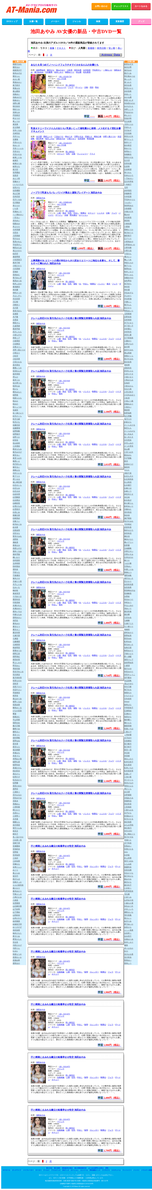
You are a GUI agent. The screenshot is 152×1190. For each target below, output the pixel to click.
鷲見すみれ (17, 536)
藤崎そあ (16, 729)
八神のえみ (17, 897)
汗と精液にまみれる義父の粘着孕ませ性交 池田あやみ (58, 846)
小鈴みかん (128, 386)
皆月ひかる (128, 819)
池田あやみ (60, 139)
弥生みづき (128, 906)
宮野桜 (15, 852)
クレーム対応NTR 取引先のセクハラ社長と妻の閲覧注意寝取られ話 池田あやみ (71, 318)
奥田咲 (127, 221)
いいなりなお (18, 184)
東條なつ (127, 572)
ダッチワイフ (16, 1170)
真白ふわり (128, 759)
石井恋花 (16, 196)
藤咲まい (16, 732)
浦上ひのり (17, 251)
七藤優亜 (16, 641)
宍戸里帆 (127, 458)
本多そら (16, 756)
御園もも (16, 822)
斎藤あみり (128, 404)
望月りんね (17, 828)
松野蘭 (15, 783)
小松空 (15, 356)
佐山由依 (16, 443)
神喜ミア (16, 338)
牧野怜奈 (16, 765)
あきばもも (128, 106)
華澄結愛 (90, 139)
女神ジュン (17, 867)
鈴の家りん (128, 503)
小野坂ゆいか (129, 245)
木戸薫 (15, 317)
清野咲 (15, 539)
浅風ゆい (16, 94)
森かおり (16, 888)
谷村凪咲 (16, 560)
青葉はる (16, 88)
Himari (126, 701)
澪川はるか (17, 795)
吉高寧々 (127, 933)
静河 (126, 461)
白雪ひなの (17, 506)
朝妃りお (16, 109)
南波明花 (16, 647)
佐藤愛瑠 (16, 428)
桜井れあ (16, 386)
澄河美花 (127, 512)
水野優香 (127, 795)
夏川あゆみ (38, 72)
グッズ (141, 21)
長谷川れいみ (18, 672)
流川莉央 (127, 957)
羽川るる (16, 239)
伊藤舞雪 (127, 193)
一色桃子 (127, 184)
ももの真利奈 (18, 885)
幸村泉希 (16, 930)
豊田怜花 (16, 599)
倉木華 (127, 347)
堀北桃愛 (16, 750)
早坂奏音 (16, 693)
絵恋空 (15, 254)
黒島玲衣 (127, 368)
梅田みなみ (17, 248)
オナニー (60, 154)
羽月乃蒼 (127, 687)
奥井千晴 (16, 263)
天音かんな (17, 142)
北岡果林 (127, 314)
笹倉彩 (15, 410)
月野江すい (128, 551)
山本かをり (17, 918)
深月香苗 (16, 825)
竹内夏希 (48, 72)
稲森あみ (16, 224)
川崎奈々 (16, 305)
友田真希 (127, 587)
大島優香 (127, 208)
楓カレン (127, 257)
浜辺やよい (17, 690)
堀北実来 (39, 139)
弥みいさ (16, 145)
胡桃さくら (128, 356)
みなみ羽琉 (128, 825)
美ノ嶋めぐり (129, 834)
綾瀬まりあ (17, 163)
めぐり (15, 870)
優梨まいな (128, 912)
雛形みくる (17, 708)
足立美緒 (16, 127)
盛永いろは (17, 611)
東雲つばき (17, 458)
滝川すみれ (128, 521)
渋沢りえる (17, 473)
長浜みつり (128, 599)
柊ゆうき (68, 136)
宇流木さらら (129, 199)
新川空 (15, 169)
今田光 (15, 233)
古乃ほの (127, 738)
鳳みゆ (127, 214)
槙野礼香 (16, 762)
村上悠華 (127, 858)
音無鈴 (15, 272)
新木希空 (127, 145)
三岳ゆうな (58, 136)
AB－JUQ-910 (64, 328)
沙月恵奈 (127, 440)
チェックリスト (121, 6)
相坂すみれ (17, 64)
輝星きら (16, 323)
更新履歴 (120, 21)
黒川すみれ (128, 359)
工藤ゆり (127, 341)
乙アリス (127, 239)
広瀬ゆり (127, 714)
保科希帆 (16, 738)
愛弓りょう (128, 139)
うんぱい (127, 202)
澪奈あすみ (17, 798)
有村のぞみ (128, 157)
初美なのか (17, 681)
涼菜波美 (16, 530)
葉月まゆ (127, 669)
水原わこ (16, 813)
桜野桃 (15, 395)
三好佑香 (16, 861)
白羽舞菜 (16, 497)
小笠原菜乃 (17, 260)
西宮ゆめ (127, 638)
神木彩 (127, 287)
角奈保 (127, 515)
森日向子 (127, 885)
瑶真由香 (16, 705)
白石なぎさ (128, 476)
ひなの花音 (17, 711)
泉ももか (16, 205)
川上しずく (17, 296)
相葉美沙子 (17, 70)
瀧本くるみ (17, 551)
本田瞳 (127, 756)
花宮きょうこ (129, 675)
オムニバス (61, 87)
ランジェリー (82, 154)
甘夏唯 (15, 139)
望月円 (15, 876)
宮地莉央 (16, 849)
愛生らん (16, 76)
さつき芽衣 (128, 446)
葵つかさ (127, 82)
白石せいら (17, 485)
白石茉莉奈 (128, 479)
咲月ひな (16, 422)
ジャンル (76, 21)
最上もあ (16, 873)
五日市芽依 (128, 181)
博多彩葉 (16, 669)
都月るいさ (128, 578)
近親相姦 (60, 866)
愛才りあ (127, 73)
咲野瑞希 (127, 413)
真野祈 (15, 789)
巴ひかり (127, 581)
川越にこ (127, 302)
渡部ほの (16, 963)
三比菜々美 (17, 840)
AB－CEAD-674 (65, 143)
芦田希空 (16, 115)
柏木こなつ (128, 272)
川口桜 (15, 302)
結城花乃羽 (17, 924)
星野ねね (16, 741)
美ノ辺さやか (18, 837)
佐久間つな (17, 383)
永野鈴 (127, 596)
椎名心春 (97, 136)
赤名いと (127, 94)
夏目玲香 (16, 632)
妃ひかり (127, 308)
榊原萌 (127, 410)
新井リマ (127, 142)
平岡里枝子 (128, 708)
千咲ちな (16, 572)
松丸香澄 (86, 72)
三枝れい (127, 407)
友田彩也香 (128, 584)
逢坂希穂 (16, 257)
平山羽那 (16, 720)
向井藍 (127, 855)
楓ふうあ (127, 260)
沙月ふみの (128, 443)
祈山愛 (78, 72)
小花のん (127, 254)
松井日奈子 (128, 762)
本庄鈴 (127, 753)
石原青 (127, 166)
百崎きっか (17, 882)
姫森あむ (16, 717)
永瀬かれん (17, 605)
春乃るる (127, 690)
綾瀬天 (15, 160)
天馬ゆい (127, 566)
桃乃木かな (128, 876)
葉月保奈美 (17, 678)
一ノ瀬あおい (18, 214)
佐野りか (16, 437)
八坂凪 (15, 900)
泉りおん (127, 172)
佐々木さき (128, 437)
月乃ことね (17, 584)
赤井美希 (127, 91)
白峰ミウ (127, 491)
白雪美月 (16, 509)
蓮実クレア (128, 660)
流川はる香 (128, 954)
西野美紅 (16, 657)
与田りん (16, 948)
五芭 (126, 187)
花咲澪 (15, 684)
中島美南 (16, 602)
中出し (76, 213)
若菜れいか (17, 957)
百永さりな (128, 873)
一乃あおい (128, 178)
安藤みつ (16, 181)
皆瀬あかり (128, 816)
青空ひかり (128, 88)
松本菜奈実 (128, 771)
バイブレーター (28, 1170)
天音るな (16, 151)
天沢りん (16, 136)
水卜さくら (128, 780)
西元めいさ (128, 644)
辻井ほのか (128, 557)
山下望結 (16, 912)
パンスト (101, 284)
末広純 (127, 497)
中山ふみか (128, 605)
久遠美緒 (16, 326)
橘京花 (127, 536)
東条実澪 (16, 593)
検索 (98, 21)
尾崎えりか (128, 230)
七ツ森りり (128, 626)
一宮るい (16, 218)
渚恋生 (15, 620)
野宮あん (16, 666)
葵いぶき (127, 79)
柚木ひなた (17, 933)
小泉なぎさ (17, 335)
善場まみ (16, 545)
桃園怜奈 (127, 867)
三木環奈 (16, 446)
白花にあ (16, 512)
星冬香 (15, 744)
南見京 (15, 831)
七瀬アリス (128, 623)
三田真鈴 (127, 807)
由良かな (127, 927)
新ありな (127, 148)
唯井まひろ (128, 530)
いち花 (15, 208)
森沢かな (50, 70)
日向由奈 (127, 699)
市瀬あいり (17, 211)
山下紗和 (16, 909)
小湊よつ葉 (128, 401)
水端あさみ (128, 798)
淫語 (91, 87)
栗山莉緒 (127, 353)
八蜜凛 (127, 666)
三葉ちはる (128, 810)
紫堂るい (16, 455)
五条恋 (127, 383)
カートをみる (141, 6)
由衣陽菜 (16, 921)
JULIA (126, 470)
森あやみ (127, 879)
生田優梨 (16, 190)
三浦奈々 (16, 792)
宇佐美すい (96, 70)
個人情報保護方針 (80, 1168)
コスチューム (116, 1170)
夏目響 (127, 614)
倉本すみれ (128, 350)
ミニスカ (100, 213)
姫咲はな (127, 705)
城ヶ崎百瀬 (17, 482)
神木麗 (127, 290)
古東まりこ (17, 347)
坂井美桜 (16, 374)
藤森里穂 (127, 726)
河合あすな (128, 293)
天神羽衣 (16, 133)
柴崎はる (16, 470)
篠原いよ (16, 461)
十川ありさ (17, 596)
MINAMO (128, 831)
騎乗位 (83, 213)
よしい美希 (128, 930)
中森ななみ (17, 614)
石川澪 (127, 160)
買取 (106, 1168)
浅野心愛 (16, 103)
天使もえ (127, 127)
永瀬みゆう (17, 608)
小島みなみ (128, 380)
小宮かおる (17, 362)
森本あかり (17, 891)
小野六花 (127, 251)
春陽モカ (127, 693)
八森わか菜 (128, 903)
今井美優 (16, 230)
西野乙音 (16, 654)
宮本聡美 (16, 855)
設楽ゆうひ (128, 464)
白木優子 (127, 485)
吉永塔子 (127, 936)
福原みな (127, 717)
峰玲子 (15, 834)
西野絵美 (127, 635)
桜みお (15, 401)
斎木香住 (16, 365)
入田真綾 (16, 236)
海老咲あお (128, 205)
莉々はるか (128, 948)
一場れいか (107, 70)
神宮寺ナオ (128, 494)
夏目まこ (16, 629)
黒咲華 (127, 365)
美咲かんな (128, 786)
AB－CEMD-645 (65, 202)
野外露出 (73, 215)
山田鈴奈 (16, 915)
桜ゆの (15, 404)
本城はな (16, 753)
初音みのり (128, 672)
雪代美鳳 (127, 915)
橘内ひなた (128, 539)
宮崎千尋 (16, 843)
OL (80, 284)
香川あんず (17, 278)
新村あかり (128, 632)
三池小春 (127, 777)
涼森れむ (127, 509)
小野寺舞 (127, 248)
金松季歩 (127, 281)
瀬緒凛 (15, 542)
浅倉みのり (17, 97)
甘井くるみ (17, 130)
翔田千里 (127, 473)
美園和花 (127, 801)
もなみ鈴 (127, 864)
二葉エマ (127, 732)
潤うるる (16, 479)
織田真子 (127, 236)
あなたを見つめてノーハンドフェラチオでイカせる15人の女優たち (65, 65)
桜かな (15, 389)
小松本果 (16, 359)
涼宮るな (16, 533)
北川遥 (15, 308)
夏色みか (16, 623)
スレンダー (94, 866)
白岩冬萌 (16, 494)
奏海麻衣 (16, 287)
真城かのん (17, 768)
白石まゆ (16, 491)
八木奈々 (127, 888)
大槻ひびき (128, 211)
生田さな (16, 187)
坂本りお (16, 380)
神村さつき (17, 293)
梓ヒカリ (127, 115)
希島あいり (128, 311)
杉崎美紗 (16, 518)
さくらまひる (129, 425)
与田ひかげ (17, 945)
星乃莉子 (127, 747)
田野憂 (127, 545)
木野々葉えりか (109, 136)
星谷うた (16, 735)
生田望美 (81, 139)
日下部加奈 (128, 338)
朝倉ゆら (16, 100)
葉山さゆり (60, 70)
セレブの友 (61, 79)
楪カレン (127, 918)
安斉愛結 (16, 172)
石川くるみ (17, 199)
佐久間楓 (127, 416)
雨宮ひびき (128, 136)
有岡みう (127, 151)
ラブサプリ (106, 1170)
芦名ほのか (128, 112)
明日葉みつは (129, 76)
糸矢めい (16, 221)
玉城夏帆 (127, 548)
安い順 (111, 48)
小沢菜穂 (16, 269)
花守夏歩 (127, 678)
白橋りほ (127, 488)
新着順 (91, 48)
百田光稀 (127, 870)
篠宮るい (16, 467)
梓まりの (16, 118)
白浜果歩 (16, 500)
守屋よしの (17, 894)
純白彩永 (16, 771)
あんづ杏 (16, 178)
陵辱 (86, 866)
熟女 (97, 87)
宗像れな (16, 864)
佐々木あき (128, 434)
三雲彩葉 (16, 807)
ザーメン (78, 87)
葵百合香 (77, 70)
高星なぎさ (17, 548)
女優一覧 (33, 21)
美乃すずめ (128, 837)
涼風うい (16, 521)
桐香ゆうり (69, 72)
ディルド (46, 1170)
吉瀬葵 (15, 314)
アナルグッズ (55, 1170)
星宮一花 (127, 750)
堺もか (15, 377)
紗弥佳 (15, 440)
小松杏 (69, 70)
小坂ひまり (71, 139)
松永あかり (17, 780)
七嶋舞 (127, 620)
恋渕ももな (128, 371)
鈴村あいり (128, 506)
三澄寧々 (16, 816)
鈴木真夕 (127, 500)
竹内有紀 (127, 524)
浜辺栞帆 (127, 681)
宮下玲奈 (127, 843)
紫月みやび (17, 452)
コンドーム (84, 1170)
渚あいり (127, 608)
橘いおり (16, 557)
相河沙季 (127, 67)
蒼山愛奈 (16, 91)
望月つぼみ (128, 861)
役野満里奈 (128, 891)
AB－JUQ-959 (64, 273)
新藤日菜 (16, 515)
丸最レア (127, 774)
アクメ (92, 154)
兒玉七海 (127, 389)
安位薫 (127, 894)
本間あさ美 (17, 759)
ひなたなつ (128, 696)
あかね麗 (127, 97)
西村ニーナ (47, 136)
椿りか (127, 560)
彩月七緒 (16, 419)
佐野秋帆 (16, 431)
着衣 (108, 284)
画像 (52, 48)
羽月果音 (16, 675)
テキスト (61, 48)
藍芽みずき (128, 64)
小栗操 (127, 227)
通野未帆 (127, 575)
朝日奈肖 (16, 106)
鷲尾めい (127, 960)
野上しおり (17, 663)
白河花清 (86, 70)
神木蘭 (15, 290)
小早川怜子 (128, 392)
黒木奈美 (127, 362)
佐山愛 (127, 449)
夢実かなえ (17, 939)
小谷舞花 (16, 344)
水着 (66, 215)
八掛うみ (127, 897)
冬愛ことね (128, 569)
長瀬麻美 (127, 593)
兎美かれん (17, 242)
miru (126, 852)
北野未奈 (127, 317)
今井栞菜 (127, 196)
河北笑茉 (16, 299)
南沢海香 (127, 822)
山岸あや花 (128, 900)
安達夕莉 (127, 118)
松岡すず (16, 777)
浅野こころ (128, 109)
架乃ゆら (127, 284)
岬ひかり (16, 810)
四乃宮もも (17, 464)
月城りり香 (17, 581)
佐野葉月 (16, 434)
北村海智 (127, 320)
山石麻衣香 (17, 906)
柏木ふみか (17, 284)
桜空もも (127, 428)
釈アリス (16, 476)
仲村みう (127, 602)
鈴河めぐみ (17, 524)
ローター (39, 1170)
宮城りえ (88, 136)
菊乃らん (127, 305)
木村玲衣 (127, 332)
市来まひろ (128, 175)
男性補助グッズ (95, 1170)
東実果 (15, 124)
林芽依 (15, 696)
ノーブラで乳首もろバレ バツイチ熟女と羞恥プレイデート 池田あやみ (66, 192)
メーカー (55, 21)
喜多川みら (17, 311)
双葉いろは (128, 729)
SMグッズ (65, 1170)
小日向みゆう (129, 395)
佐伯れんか (17, 371)
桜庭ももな (17, 398)
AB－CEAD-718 (65, 76)
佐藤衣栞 (16, 425)
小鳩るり (16, 353)
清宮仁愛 (127, 335)
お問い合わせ (101, 6)
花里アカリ (17, 687)
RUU (126, 951)
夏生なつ (16, 626)
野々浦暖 (127, 657)
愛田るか (16, 67)
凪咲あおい (17, 617)
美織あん (16, 804)
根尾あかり (128, 651)
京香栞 (15, 320)
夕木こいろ (128, 909)
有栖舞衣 (127, 154)
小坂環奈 (16, 341)
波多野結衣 (40, 70)
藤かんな (127, 723)
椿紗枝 (15, 590)
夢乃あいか (128, 924)
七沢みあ (127, 617)
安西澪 (15, 175)
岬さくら (127, 789)
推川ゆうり (128, 233)
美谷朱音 (127, 804)
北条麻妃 (127, 741)
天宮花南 (127, 133)
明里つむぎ (128, 100)
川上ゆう (127, 296)
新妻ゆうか (17, 651)
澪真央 (15, 801)
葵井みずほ (17, 73)
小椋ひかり (17, 266)
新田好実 (16, 660)
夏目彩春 (127, 611)
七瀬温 (15, 638)
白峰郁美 (16, 503)
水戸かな (127, 813)
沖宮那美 (127, 218)
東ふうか (16, 121)
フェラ (70, 87)
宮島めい (127, 846)
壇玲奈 (15, 569)
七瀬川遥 (16, 635)
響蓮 (14, 714)
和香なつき (17, 954)
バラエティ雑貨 (146, 1170)
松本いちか (128, 768)
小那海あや (128, 242)
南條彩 (127, 629)
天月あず (127, 130)
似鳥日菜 (127, 647)
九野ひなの (128, 344)
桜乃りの (127, 419)
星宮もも (16, 747)
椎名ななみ (17, 449)
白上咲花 (127, 482)
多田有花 (127, 533)
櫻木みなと (17, 392)
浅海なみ (16, 112)
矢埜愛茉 (16, 903)
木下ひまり (128, 323)
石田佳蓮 (127, 163)
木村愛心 (127, 329)
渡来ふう (127, 963)
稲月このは (49, 139)
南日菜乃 (127, 828)
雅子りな (127, 266)
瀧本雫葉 (16, 554)
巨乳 (68, 154)
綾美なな (16, 166)
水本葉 (15, 819)
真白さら (16, 774)
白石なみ (16, 488)
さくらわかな (129, 431)
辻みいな (16, 587)
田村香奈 (16, 566)
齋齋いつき (17, 368)
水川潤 (39, 136)
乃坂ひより (128, 654)
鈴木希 (15, 527)
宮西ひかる (128, 849)
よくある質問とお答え (96, 1168)
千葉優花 (16, 575)
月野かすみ (78, 136)
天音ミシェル (18, 148)
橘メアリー (128, 542)
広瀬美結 (127, 711)
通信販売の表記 (67, 1168)
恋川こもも (17, 332)
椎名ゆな (127, 455)
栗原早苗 (16, 329)
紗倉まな (127, 422)
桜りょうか (17, 407)
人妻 (59, 213)
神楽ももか (128, 263)
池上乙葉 (16, 193)
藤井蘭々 (127, 720)
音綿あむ (16, 275)
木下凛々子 (128, 326)
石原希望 (127, 169)
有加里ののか (129, 103)
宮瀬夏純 (16, 846)
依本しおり (58, 72)
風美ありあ (17, 281)
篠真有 (127, 467)
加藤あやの (128, 278)
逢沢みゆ (127, 70)
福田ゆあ (16, 723)
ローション (83, 215)
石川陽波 (16, 202)
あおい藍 (16, 79)
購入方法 (49, 1168)
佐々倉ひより (18, 413)
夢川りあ (16, 936)
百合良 (15, 942)
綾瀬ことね (17, 157)
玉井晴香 (16, 563)
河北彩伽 (127, 299)
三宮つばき (128, 452)
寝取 (75, 284)
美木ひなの (128, 783)
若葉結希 (16, 960)
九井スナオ (128, 374)
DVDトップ (11, 21)
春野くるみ (17, 702)
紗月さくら (17, 416)
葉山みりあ (17, 699)
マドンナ (60, 275)
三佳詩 (15, 858)
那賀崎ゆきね (129, 590)
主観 (86, 87)
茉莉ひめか (17, 786)
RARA (15, 951)
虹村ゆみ (127, 641)
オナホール (6, 1170)
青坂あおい (17, 82)
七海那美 (16, 644)
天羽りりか (128, 124)
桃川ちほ (16, 879)
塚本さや (16, 578)
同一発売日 (70, 85)
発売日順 (101, 48)
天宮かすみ (17, 154)
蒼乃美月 (16, 85)
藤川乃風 (16, 726)
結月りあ (127, 921)
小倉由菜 (127, 224)
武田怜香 (127, 527)
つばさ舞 (127, 563)
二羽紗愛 (127, 735)
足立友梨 (127, 121)
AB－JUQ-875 (64, 856)
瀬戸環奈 (127, 518)
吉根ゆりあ (128, 939)
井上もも (16, 227)
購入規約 (57, 1168)
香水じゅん (128, 275)
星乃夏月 (127, 744)
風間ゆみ (127, 269)
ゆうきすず (17, 927)
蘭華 (126, 945)
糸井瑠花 (127, 190)
